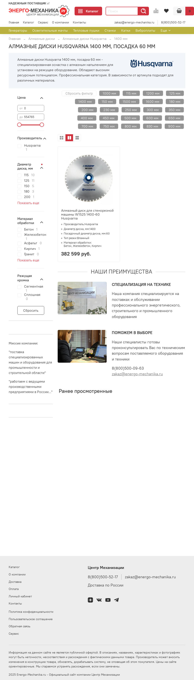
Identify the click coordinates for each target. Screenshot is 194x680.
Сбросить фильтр (79, 93)
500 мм (130, 118)
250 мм (131, 110)
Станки (110, 30)
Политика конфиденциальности (31, 612)
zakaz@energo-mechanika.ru (134, 22)
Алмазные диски (41, 38)
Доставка (15, 582)
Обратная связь (19, 626)
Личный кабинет (20, 596)
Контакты (79, 22)
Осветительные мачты (50, 30)
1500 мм (129, 101)
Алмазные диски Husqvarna (84, 38)
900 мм (174, 126)
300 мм (153, 110)
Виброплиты (145, 30)
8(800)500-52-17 (173, 22)
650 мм (174, 118)
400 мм (87, 118)
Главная (14, 22)
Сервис (43, 22)
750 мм (109, 126)
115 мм (131, 93)
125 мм (175, 93)
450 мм (108, 118)
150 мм (107, 101)
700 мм (87, 126)
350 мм (174, 110)
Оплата (14, 589)
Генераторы (18, 30)
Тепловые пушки (86, 30)
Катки (125, 30)
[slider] (19, 124)
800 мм (131, 126)
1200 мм (153, 93)
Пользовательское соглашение (31, 619)
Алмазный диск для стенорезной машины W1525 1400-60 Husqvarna (87, 214)
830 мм (152, 126)
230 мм (109, 110)
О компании (60, 22)
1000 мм (109, 93)
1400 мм (85, 101)
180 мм (174, 101)
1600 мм (152, 101)
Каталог (88, 11)
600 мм (152, 118)
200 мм (87, 110)
